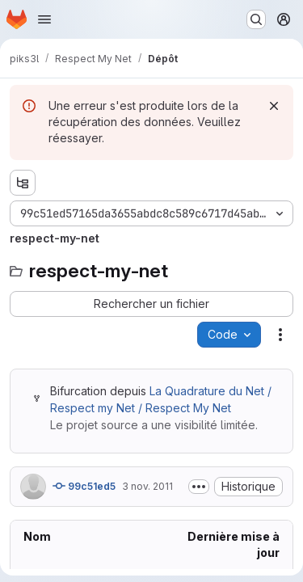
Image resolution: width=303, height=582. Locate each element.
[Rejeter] (274, 106)
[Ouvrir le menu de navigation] (44, 19)
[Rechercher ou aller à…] (256, 19)
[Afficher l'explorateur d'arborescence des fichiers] (23, 183)
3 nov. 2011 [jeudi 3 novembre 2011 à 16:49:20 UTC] (147, 486)
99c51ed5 (84, 485)
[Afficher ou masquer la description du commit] (198, 486)
